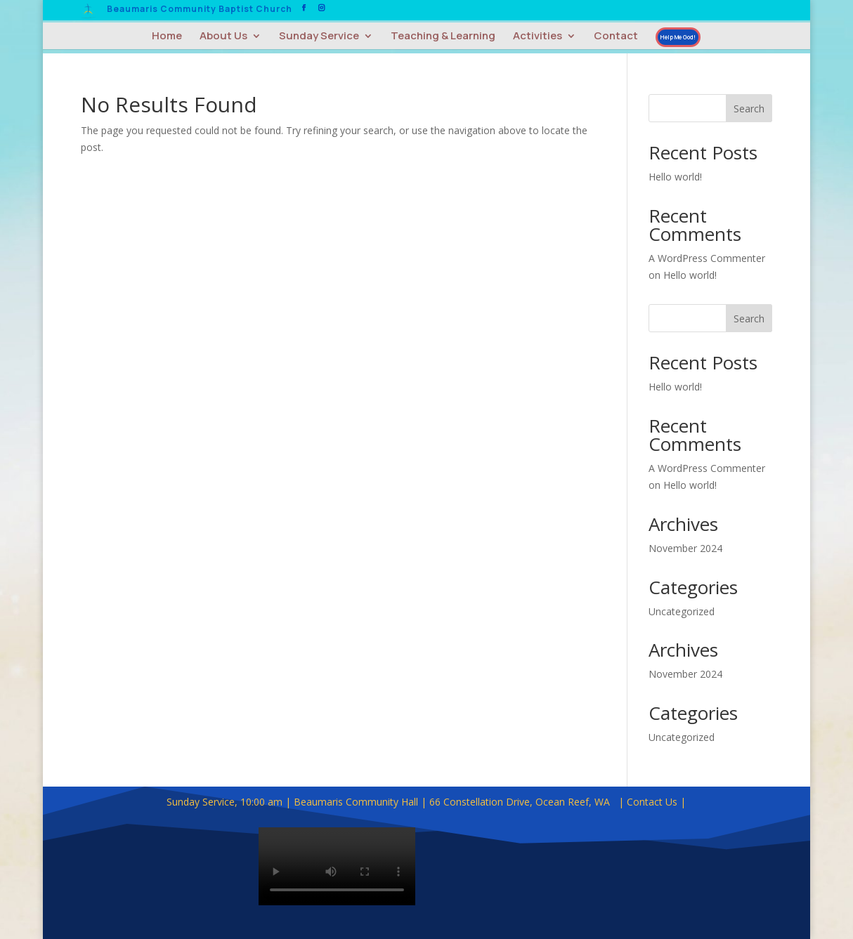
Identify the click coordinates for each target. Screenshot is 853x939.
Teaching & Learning (443, 37)
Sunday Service (319, 37)
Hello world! (675, 176)
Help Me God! (678, 37)
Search (749, 108)
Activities (537, 37)
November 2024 (685, 548)
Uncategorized (682, 611)
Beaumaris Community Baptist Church (199, 10)
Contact (616, 37)
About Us (223, 37)
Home (167, 37)
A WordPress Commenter (707, 258)
